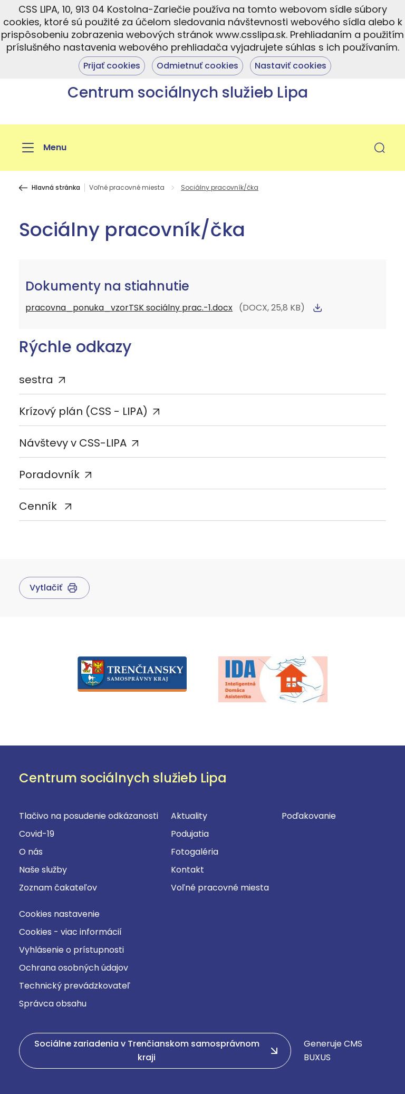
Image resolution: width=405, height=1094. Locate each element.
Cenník (39, 506)
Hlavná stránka (56, 187)
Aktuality (189, 816)
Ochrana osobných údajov (73, 968)
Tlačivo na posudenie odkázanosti (88, 816)
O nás (31, 852)
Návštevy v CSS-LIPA (73, 442)
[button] (379, 147)
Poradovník (49, 474)
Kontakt (187, 870)
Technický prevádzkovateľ (74, 986)
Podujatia (190, 834)
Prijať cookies (111, 66)
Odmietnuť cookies (197, 66)
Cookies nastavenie (59, 914)
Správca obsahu (52, 1004)
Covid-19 (36, 834)
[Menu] (42, 147)
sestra (36, 379)
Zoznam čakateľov (58, 888)
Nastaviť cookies (290, 66)
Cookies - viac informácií (70, 932)
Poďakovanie (309, 816)
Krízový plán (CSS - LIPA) (83, 411)
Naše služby (43, 870)
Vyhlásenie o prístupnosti (71, 950)
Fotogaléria (194, 852)
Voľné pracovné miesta (127, 187)
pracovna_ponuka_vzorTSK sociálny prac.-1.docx (129, 308)
